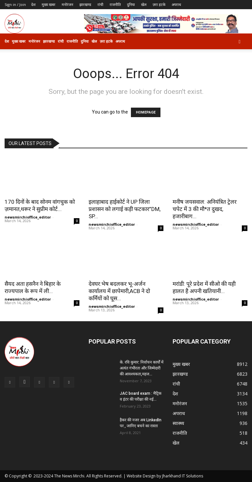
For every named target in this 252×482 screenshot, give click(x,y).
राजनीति (115, 4)
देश (33, 4)
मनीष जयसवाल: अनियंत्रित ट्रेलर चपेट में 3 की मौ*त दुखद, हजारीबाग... (205, 209)
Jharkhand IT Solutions (182, 476)
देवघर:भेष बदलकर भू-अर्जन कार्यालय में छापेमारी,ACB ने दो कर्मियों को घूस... (119, 291)
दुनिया (131, 4)
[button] (239, 41)
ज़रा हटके (159, 4)
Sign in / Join (15, 4)
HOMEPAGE (146, 112)
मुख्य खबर (48, 4)
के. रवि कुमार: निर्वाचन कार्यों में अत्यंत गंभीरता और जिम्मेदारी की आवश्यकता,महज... (141, 368)
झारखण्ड (85, 4)
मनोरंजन (67, 4)
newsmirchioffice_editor (28, 217)
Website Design (141, 476)
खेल (143, 4)
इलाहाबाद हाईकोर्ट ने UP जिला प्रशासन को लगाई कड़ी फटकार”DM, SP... (124, 209)
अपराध (176, 4)
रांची (100, 4)
